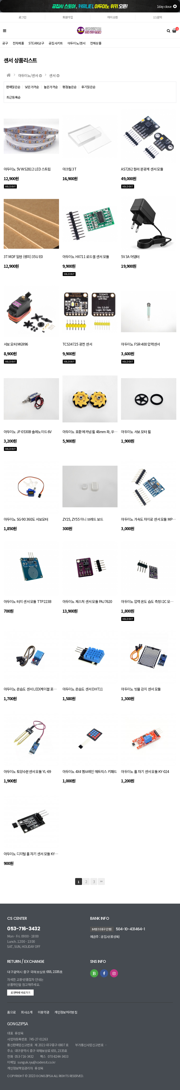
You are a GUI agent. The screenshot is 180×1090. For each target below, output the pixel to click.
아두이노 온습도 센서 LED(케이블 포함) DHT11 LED (40, 688)
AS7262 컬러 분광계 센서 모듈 (142, 168)
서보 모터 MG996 (16, 344)
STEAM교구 (36, 43)
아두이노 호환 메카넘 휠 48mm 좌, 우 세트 (91, 431)
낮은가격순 (32, 87)
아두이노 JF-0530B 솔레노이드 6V (28, 431)
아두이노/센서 (77, 43)
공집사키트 (56, 43)
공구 (5, 43)
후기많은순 (88, 87)
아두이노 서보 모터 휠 (136, 431)
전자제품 (18, 43)
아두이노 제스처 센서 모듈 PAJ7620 (87, 601)
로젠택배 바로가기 (20, 992)
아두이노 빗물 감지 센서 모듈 (141, 688)
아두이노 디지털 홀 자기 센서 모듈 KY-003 (33, 853)
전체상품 (96, 43)
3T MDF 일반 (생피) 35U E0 (23, 256)
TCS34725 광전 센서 (77, 344)
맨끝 (101, 881)
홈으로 (11, 1012)
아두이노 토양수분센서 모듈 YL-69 (27, 771)
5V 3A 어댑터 (130, 256)
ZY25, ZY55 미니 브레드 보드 (82, 519)
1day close (167, 6)
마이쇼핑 (112, 17)
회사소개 (26, 1012)
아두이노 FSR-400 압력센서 (140, 344)
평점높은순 (69, 87)
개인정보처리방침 (65, 1012)
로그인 (23, 17)
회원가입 (67, 17)
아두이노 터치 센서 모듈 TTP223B (27, 601)
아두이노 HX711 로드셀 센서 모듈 (85, 256)
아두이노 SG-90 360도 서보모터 (26, 519)
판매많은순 (13, 87)
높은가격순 (51, 87)
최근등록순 (13, 97)
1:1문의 (157, 17)
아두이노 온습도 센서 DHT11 (82, 688)
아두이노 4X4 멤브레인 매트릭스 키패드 (89, 771)
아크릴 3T (69, 168)
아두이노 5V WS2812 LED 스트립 (27, 168)
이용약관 (43, 1012)
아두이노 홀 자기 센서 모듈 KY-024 (145, 771)
